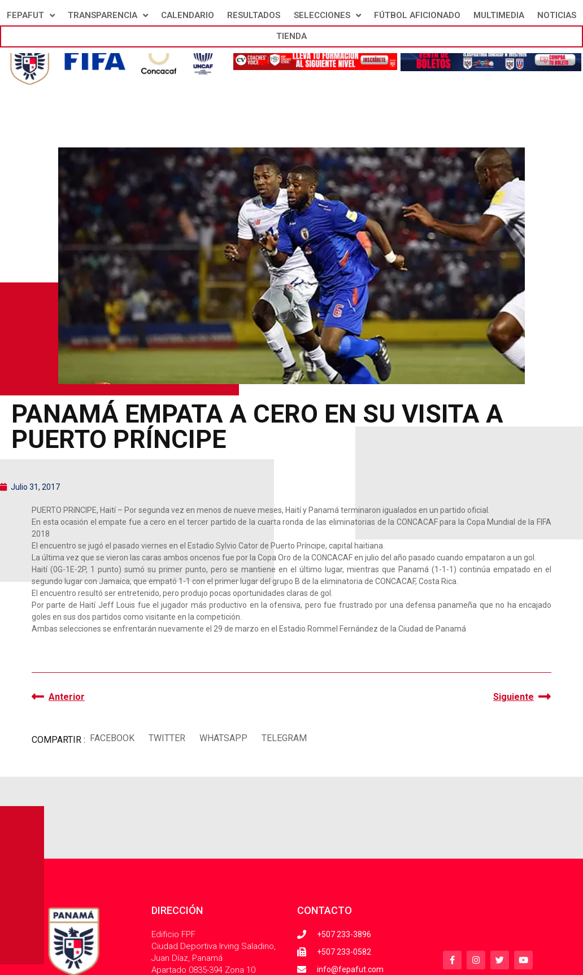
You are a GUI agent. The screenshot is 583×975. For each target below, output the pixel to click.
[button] (111, 738)
